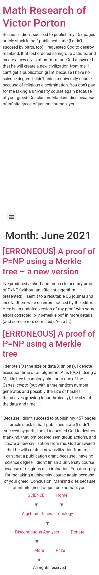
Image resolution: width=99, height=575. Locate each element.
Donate (77, 532)
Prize (60, 550)
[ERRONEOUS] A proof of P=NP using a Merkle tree (49, 344)
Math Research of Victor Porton (44, 16)
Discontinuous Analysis (37, 532)
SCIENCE (36, 495)
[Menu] (11, 217)
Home (61, 495)
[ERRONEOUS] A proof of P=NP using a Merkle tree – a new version (49, 261)
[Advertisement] (49, 159)
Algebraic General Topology (47, 513)
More (39, 550)
